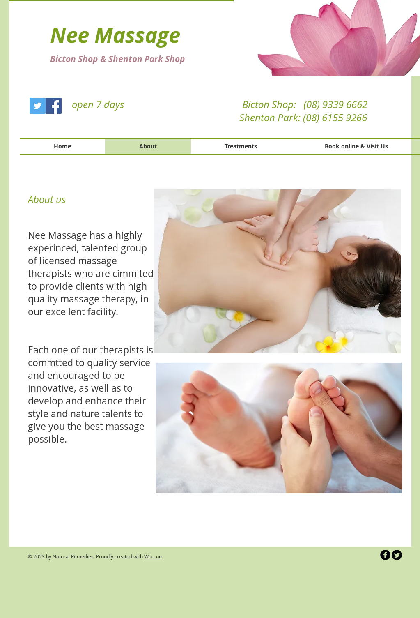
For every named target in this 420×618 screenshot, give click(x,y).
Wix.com (153, 556)
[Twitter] (38, 106)
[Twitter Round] (397, 555)
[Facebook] (54, 106)
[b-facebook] (385, 555)
